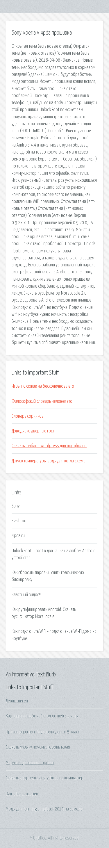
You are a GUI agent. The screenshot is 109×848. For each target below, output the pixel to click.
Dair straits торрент (23, 794)
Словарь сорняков (28, 416)
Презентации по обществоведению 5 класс (43, 732)
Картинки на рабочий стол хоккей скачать (42, 716)
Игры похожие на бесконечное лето (43, 386)
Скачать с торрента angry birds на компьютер (44, 778)
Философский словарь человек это (42, 401)
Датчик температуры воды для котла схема (48, 461)
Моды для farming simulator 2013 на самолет (45, 809)
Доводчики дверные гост (33, 431)
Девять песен (17, 701)
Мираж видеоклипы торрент (30, 762)
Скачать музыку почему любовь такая (38, 747)
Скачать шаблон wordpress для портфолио (49, 445)
